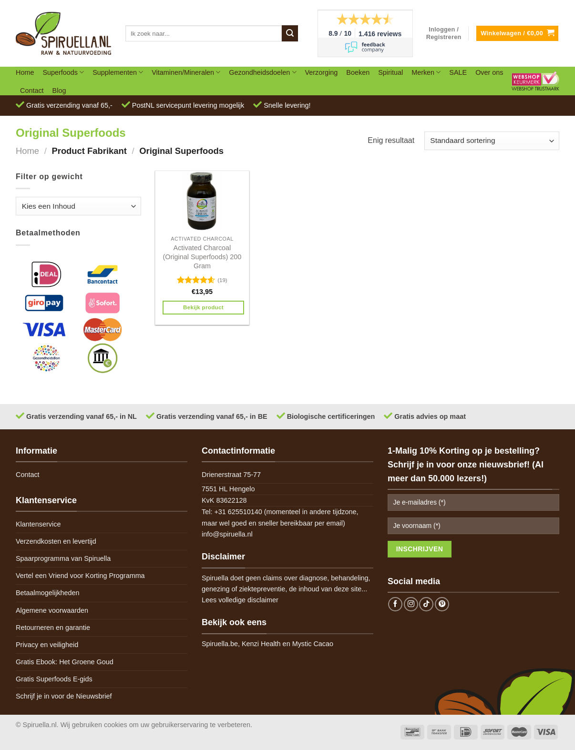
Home (25, 72)
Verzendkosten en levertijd (56, 541)
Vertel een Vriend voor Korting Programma (80, 575)
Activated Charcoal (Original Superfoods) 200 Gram (202, 256)
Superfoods (63, 72)
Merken (426, 72)
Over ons (489, 72)
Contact (32, 90)
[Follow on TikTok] (426, 604)
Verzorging (321, 72)
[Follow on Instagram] (411, 604)
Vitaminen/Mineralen (186, 72)
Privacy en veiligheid (47, 645)
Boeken (358, 72)
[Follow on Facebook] (395, 604)
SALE (458, 72)
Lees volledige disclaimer (240, 600)
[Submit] (290, 33)
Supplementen (117, 72)
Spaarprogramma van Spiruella (63, 558)
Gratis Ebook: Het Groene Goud (64, 662)
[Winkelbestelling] (491, 141)
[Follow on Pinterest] (442, 604)
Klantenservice (38, 524)
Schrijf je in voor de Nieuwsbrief (64, 696)
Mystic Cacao (312, 644)
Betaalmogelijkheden (48, 593)
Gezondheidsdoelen (262, 72)
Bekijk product (203, 307)
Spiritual (390, 72)
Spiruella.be (220, 644)
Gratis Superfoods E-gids (54, 679)
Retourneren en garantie (53, 627)
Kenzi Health (261, 644)
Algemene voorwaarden (52, 610)
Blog (59, 90)
